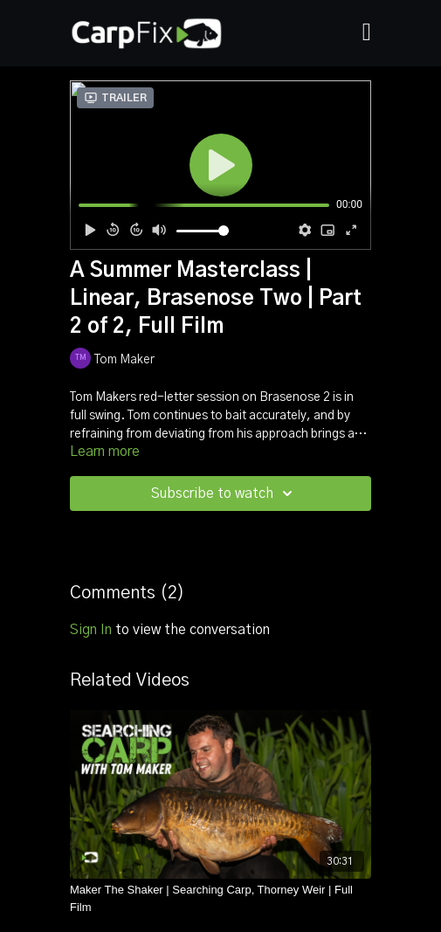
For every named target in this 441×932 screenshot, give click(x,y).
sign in (91, 630)
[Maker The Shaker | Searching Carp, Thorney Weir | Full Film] (220, 898)
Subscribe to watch (224, 493)
